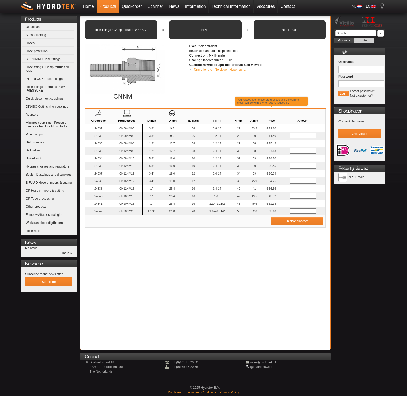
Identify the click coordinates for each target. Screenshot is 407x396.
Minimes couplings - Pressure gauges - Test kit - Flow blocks (46, 124)
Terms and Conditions (201, 392)
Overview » (360, 134)
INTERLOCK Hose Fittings (44, 79)
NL (354, 6)
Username (346, 62)
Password (345, 76)
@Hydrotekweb (261, 367)
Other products (36, 207)
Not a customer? (361, 96)
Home (88, 6)
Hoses (30, 43)
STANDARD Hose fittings (43, 59)
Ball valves (33, 150)
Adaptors (32, 114)
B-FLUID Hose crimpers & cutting (49, 182)
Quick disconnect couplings (44, 98)
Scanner (155, 6)
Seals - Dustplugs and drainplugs (48, 174)
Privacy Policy (229, 392)
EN (368, 6)
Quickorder (132, 6)
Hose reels (33, 231)
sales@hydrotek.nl (263, 362)
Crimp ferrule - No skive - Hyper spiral (220, 69)
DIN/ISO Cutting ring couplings (47, 106)
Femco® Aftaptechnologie (44, 215)
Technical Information (231, 6)
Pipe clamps (34, 134)
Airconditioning (36, 35)
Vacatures (265, 6)
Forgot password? (362, 91)
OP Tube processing (40, 198)
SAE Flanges (35, 142)
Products (108, 6)
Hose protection (37, 51)
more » (67, 253)
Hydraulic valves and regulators (47, 166)
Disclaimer (175, 392)
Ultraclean (33, 27)
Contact (288, 6)
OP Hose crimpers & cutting (45, 190)
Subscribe (49, 282)
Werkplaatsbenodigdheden (44, 223)
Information (195, 6)
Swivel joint (33, 158)
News (174, 6)
